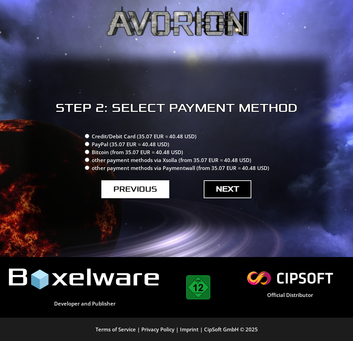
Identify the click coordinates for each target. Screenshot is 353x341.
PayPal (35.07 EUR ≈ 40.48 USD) (130, 144)
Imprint (189, 329)
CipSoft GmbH (221, 329)
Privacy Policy (157, 329)
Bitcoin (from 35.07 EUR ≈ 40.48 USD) (137, 152)
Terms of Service (115, 329)
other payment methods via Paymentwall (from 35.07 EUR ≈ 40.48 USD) (180, 167)
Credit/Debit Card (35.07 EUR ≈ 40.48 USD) (144, 136)
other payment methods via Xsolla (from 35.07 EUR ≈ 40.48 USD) (171, 160)
